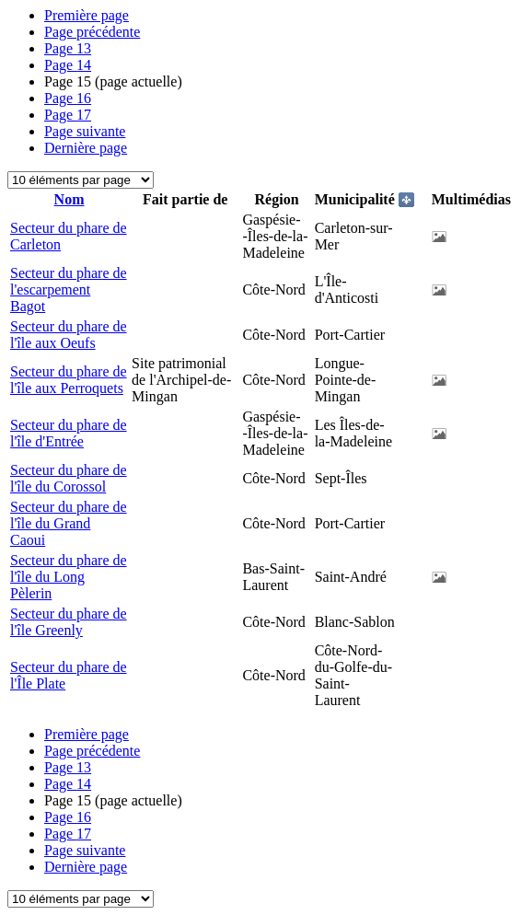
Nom (69, 199)
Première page (86, 15)
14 (67, 65)
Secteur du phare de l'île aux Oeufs (68, 335)
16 (67, 98)
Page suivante (84, 131)
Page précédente (92, 32)
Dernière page (85, 148)
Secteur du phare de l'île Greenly (68, 622)
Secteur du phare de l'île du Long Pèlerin (68, 576)
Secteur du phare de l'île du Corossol (68, 478)
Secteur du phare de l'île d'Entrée (68, 433)
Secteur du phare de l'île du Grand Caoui (68, 523)
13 (67, 48)
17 (67, 114)
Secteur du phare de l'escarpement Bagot (68, 289)
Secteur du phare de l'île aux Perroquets (68, 380)
